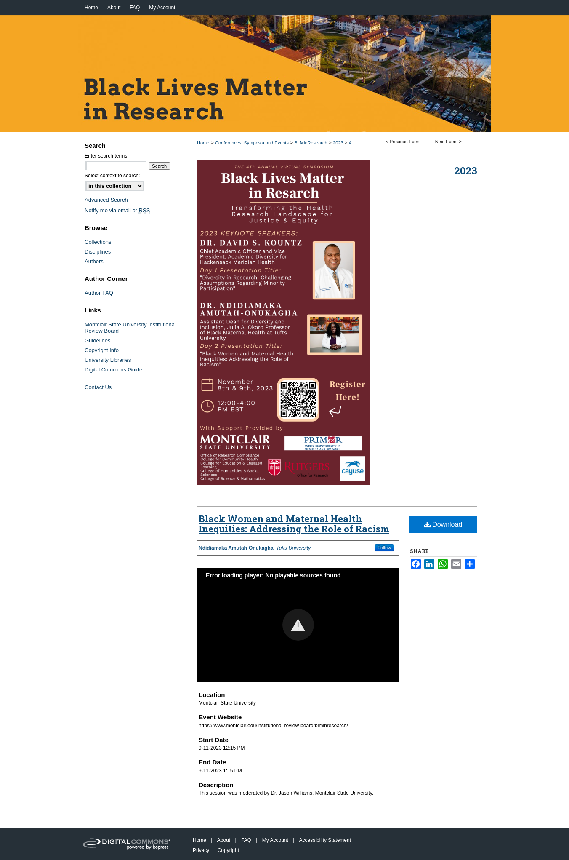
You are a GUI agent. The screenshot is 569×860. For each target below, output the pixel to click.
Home (203, 142)
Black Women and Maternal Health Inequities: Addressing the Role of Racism (294, 524)
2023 (339, 142)
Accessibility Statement (325, 840)
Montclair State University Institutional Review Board (130, 327)
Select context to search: (112, 176)
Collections (98, 242)
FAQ (246, 840)
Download (443, 524)
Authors (94, 261)
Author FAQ (99, 293)
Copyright (228, 850)
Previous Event (405, 141)
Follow (384, 547)
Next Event (446, 141)
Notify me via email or (117, 210)
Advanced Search (106, 200)
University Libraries (108, 360)
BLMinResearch (311, 142)
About (223, 840)
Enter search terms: (107, 156)
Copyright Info (102, 350)
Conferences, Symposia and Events (252, 142)
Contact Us (98, 387)
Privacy (201, 850)
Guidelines (97, 340)
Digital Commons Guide (113, 369)
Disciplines (98, 251)
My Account (275, 840)
